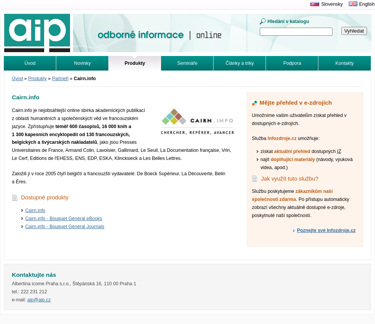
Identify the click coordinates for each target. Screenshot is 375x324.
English (367, 4)
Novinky (82, 63)
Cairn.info (35, 210)
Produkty (37, 78)
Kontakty (345, 63)
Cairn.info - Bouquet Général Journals (64, 226)
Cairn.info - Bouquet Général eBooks (63, 218)
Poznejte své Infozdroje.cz (326, 230)
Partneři (60, 78)
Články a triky (240, 63)
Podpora (292, 63)
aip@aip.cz (39, 300)
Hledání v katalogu (288, 21)
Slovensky (331, 4)
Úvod (30, 63)
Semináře (187, 63)
